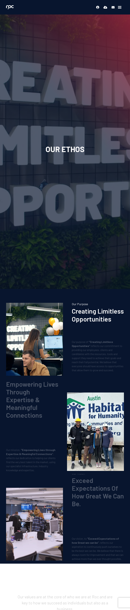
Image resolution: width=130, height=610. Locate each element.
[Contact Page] (113, 7)
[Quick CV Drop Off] (105, 7)
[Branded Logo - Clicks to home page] (10, 7)
